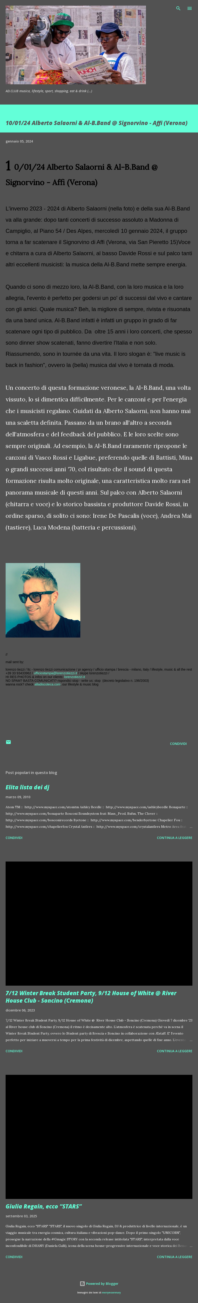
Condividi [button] (178, 743)
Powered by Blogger (99, 1283)
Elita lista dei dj (27, 787)
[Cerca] (178, 8)
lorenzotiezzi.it (74, 677)
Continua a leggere (174, 837)
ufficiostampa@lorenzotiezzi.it (55, 673)
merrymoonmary (111, 1292)
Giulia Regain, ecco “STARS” (44, 1206)
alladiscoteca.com (47, 684)
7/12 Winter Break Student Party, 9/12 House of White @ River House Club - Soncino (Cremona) (91, 996)
